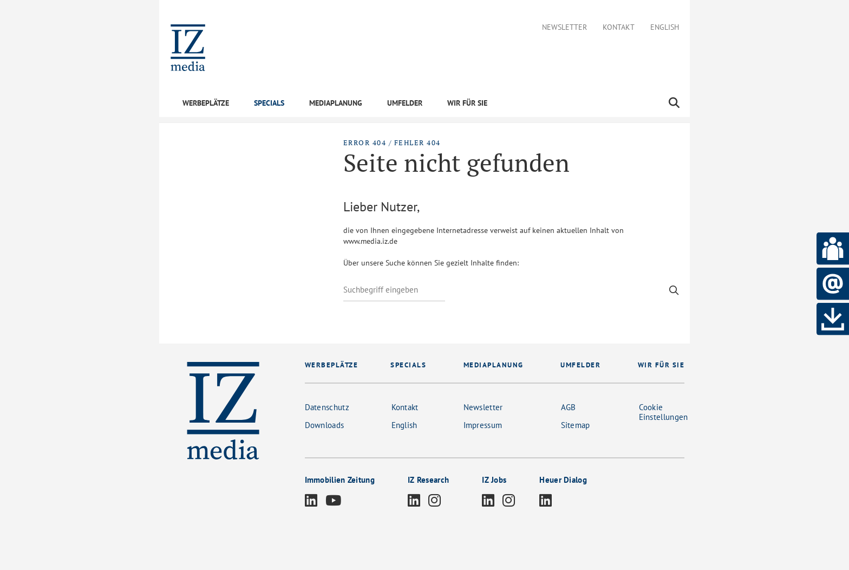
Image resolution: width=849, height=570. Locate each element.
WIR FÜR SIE (467, 103)
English (664, 27)
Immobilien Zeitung (340, 480)
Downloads (324, 425)
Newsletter (564, 27)
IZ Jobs (494, 480)
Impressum (482, 425)
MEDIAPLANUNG (335, 103)
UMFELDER (404, 103)
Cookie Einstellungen (663, 412)
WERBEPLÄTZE (205, 103)
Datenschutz (327, 407)
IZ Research (428, 480)
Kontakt (619, 27)
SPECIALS (269, 103)
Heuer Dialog (563, 480)
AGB (568, 407)
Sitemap (575, 425)
